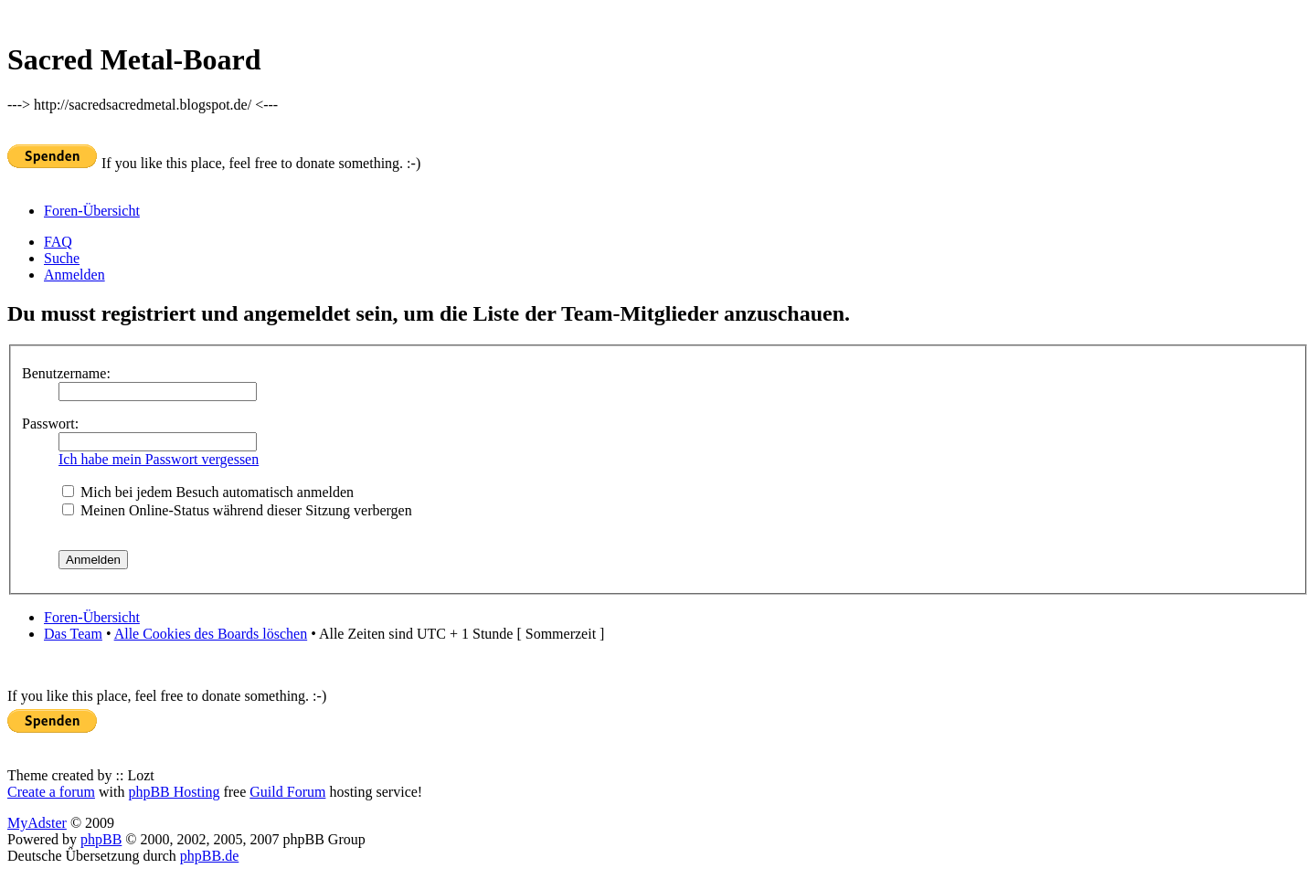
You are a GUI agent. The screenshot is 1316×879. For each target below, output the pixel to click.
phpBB (101, 839)
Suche (62, 258)
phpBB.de (209, 855)
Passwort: (50, 423)
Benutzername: (66, 373)
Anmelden (74, 274)
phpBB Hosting (173, 792)
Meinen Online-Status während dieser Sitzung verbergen (237, 510)
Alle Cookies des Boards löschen (211, 633)
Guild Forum (287, 792)
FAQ (58, 241)
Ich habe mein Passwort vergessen (158, 459)
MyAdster (37, 823)
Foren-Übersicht (92, 210)
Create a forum (51, 792)
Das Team (73, 633)
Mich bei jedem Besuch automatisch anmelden (208, 492)
